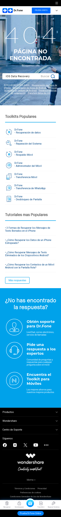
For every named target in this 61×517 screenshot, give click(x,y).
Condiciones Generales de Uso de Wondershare (30, 497)
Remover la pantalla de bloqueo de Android (30, 89)
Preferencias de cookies (30, 493)
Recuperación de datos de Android (29, 88)
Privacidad (42, 489)
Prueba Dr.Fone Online (30, 513)
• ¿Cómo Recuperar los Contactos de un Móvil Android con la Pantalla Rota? (29, 266)
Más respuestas (17, 280)
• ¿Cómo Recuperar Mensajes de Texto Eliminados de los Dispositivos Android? (27, 254)
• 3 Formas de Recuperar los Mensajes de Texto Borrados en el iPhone (27, 229)
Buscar (45, 76)
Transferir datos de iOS (39, 93)
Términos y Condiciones (24, 489)
